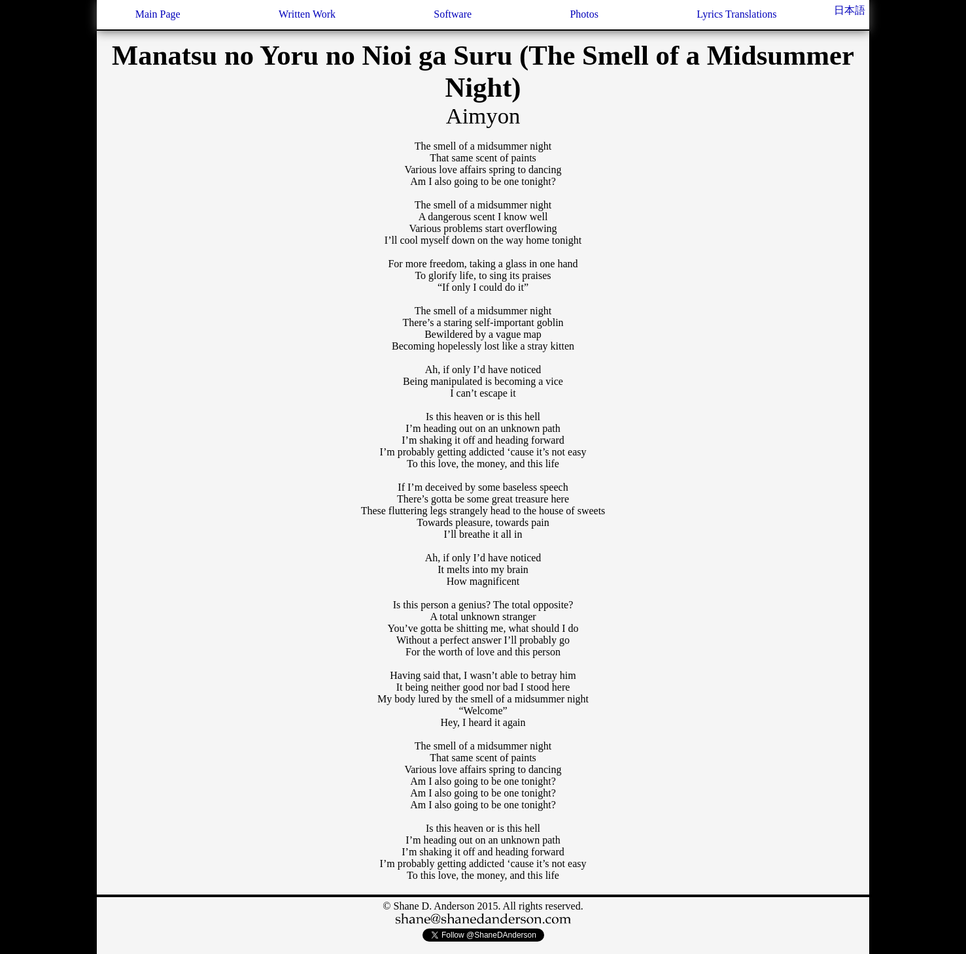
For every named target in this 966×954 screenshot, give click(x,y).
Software (453, 14)
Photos (584, 14)
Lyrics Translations (736, 14)
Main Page (158, 14)
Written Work (307, 14)
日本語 (849, 10)
